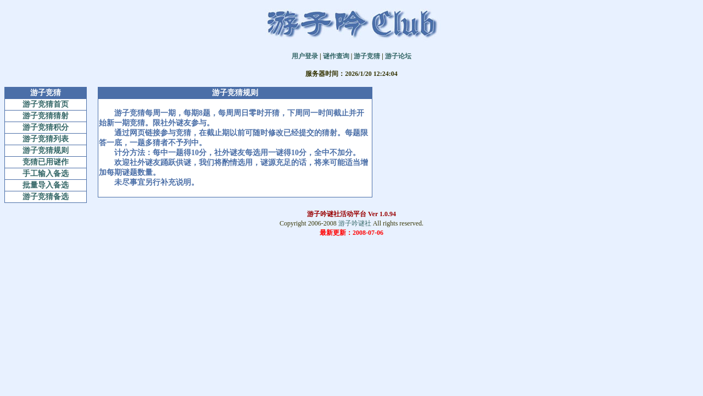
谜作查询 (336, 56)
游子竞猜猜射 (46, 116)
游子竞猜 (367, 56)
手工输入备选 (46, 173)
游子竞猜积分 (46, 127)
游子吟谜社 (354, 223)
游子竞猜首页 (46, 104)
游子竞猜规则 (46, 150)
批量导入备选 (46, 185)
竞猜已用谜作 (46, 162)
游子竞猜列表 (46, 139)
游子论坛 (398, 56)
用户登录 (305, 56)
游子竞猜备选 (46, 197)
